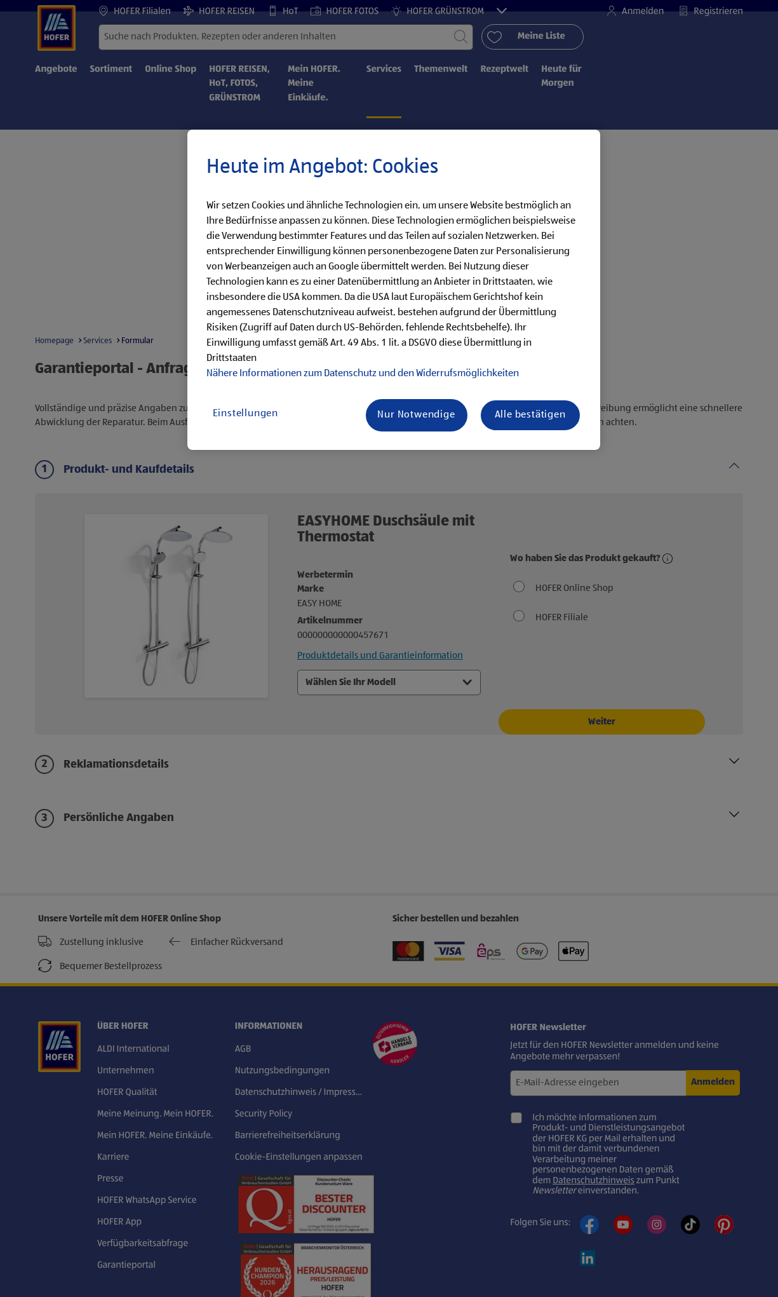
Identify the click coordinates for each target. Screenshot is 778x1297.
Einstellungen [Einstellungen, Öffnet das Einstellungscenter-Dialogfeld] (245, 414)
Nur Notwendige (416, 415)
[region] (393, 290)
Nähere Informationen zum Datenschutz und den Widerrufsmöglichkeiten (362, 374)
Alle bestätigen (530, 415)
